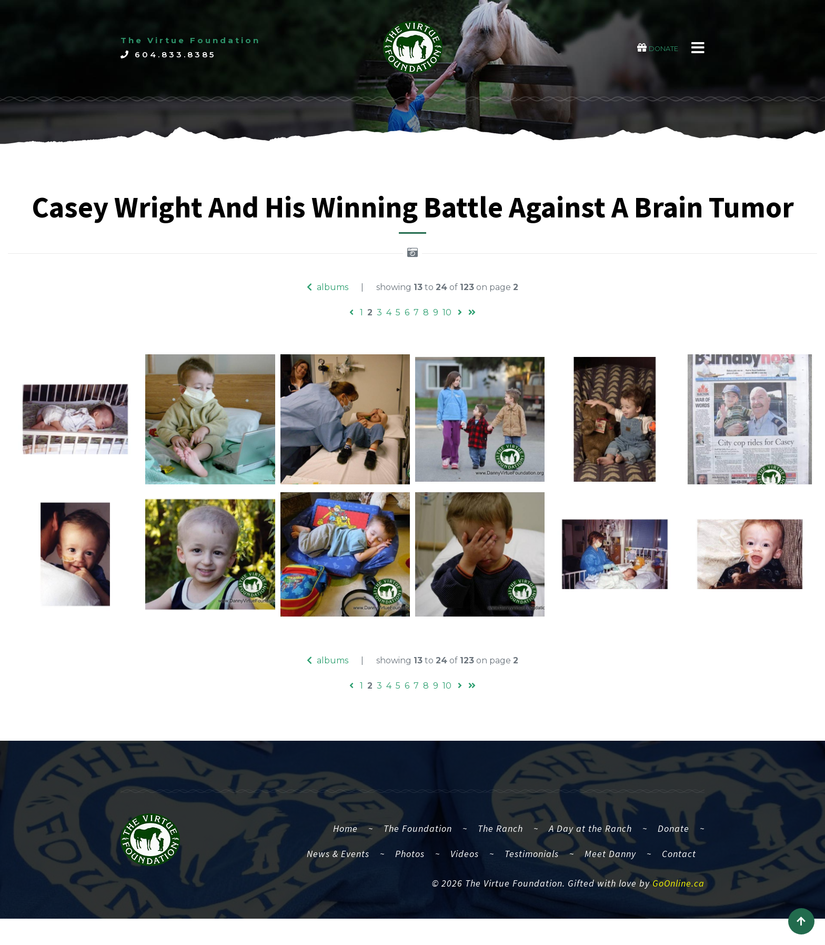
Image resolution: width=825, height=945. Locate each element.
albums (327, 287)
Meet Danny (610, 866)
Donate (673, 840)
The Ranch (500, 840)
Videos (464, 866)
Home (349, 839)
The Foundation (418, 840)
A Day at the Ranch (590, 840)
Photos (410, 866)
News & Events (338, 866)
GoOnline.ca (678, 896)
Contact (679, 866)
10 (446, 312)
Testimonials (532, 866)
